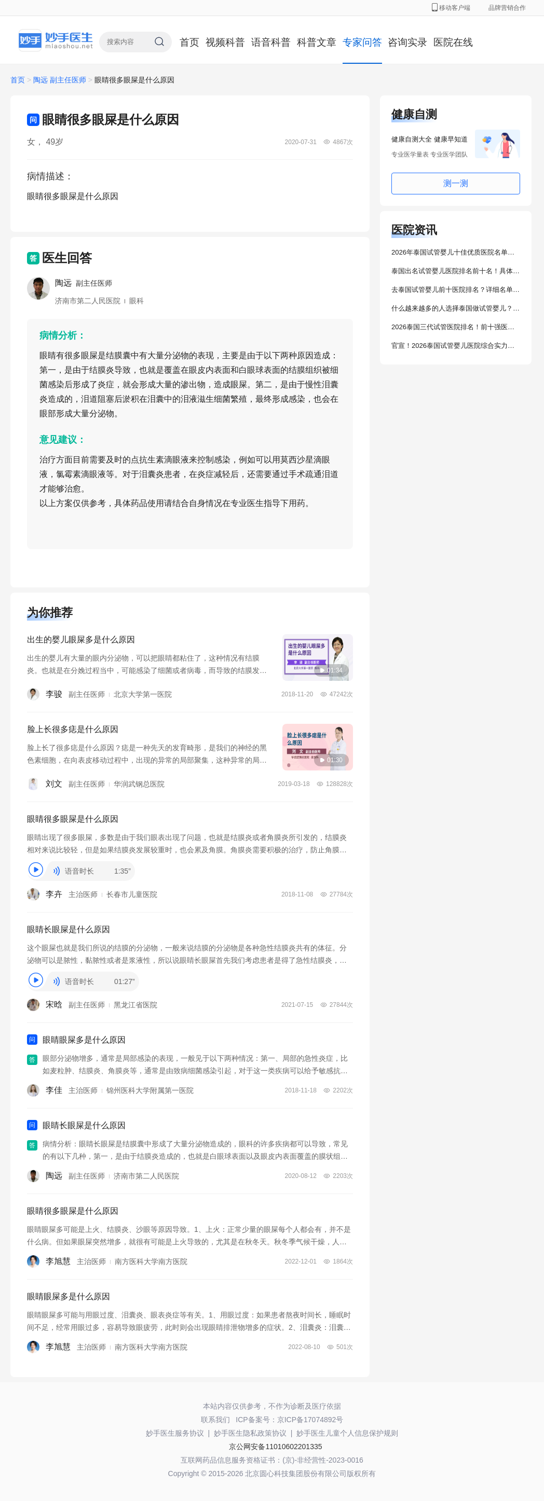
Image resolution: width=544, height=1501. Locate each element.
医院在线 (453, 42)
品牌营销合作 (507, 7)
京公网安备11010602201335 (275, 1446)
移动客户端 (451, 7)
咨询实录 (407, 42)
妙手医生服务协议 (175, 1433)
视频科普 (225, 42)
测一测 (455, 183)
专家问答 (362, 42)
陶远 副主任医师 (60, 80)
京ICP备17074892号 (310, 1419)
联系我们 (215, 1419)
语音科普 (271, 42)
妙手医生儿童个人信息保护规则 (347, 1433)
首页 (189, 42)
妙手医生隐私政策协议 (250, 1433)
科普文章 (316, 42)
